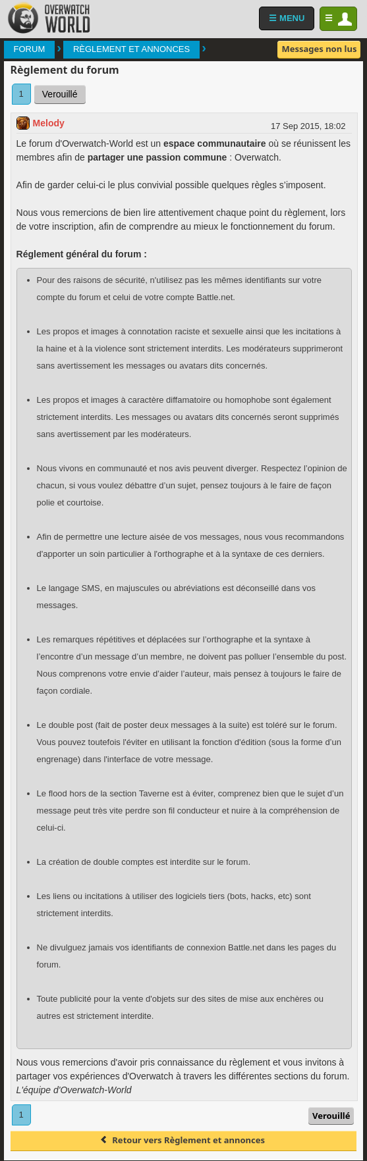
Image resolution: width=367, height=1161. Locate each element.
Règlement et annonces (131, 49)
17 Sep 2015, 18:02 (308, 126)
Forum (29, 49)
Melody (49, 123)
